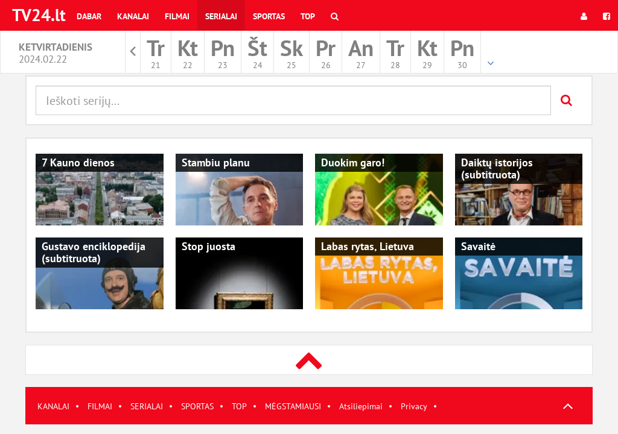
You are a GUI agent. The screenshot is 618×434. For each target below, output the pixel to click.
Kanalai (133, 16)
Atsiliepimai (361, 406)
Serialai (221, 16)
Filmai (177, 16)
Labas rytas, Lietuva (367, 246)
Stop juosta (208, 246)
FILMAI (100, 406)
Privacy (414, 406)
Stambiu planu (216, 162)
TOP (239, 406)
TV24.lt (39, 15)
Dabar (89, 16)
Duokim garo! (352, 162)
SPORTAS (197, 406)
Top (308, 16)
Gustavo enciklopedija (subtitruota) (93, 252)
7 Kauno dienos (78, 162)
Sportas (269, 16)
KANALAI (53, 406)
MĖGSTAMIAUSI (293, 406)
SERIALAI (146, 406)
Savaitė (478, 246)
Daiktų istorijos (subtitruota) (497, 168)
